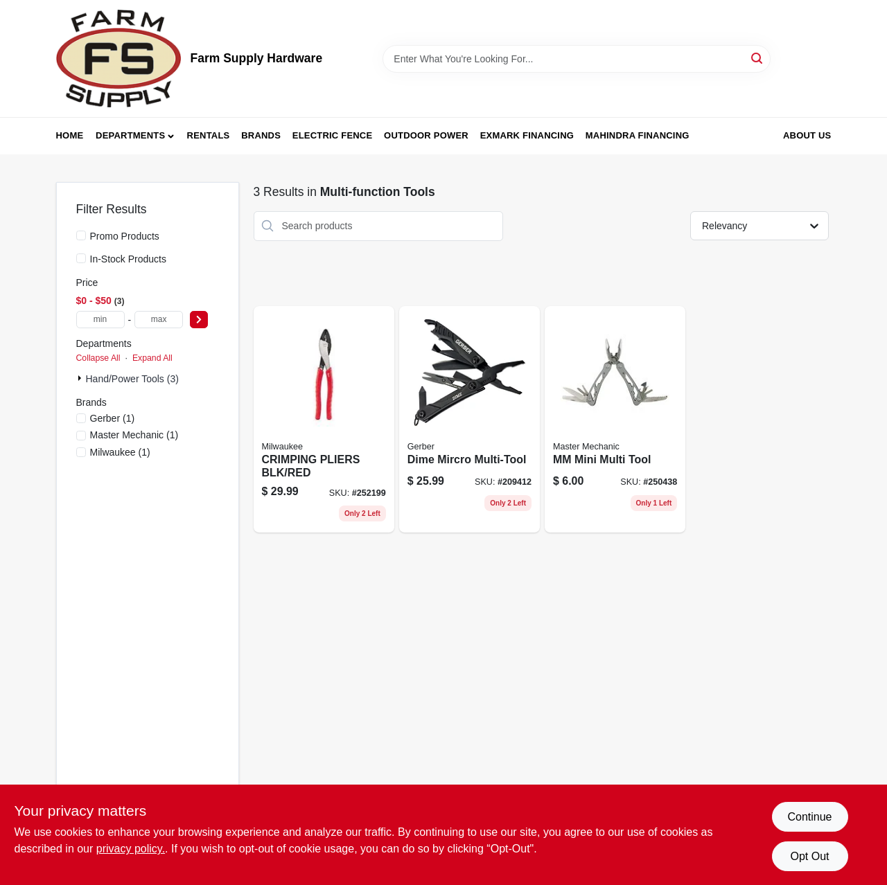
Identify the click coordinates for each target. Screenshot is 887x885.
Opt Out (809, 856)
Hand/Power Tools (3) (132, 378)
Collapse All (98, 358)
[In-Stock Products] (81, 258)
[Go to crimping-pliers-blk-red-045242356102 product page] (324, 419)
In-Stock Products (128, 259)
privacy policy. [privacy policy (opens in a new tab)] (130, 849)
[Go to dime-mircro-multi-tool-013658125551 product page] (469, 419)
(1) (112, 418)
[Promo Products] (81, 235)
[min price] (100, 319)
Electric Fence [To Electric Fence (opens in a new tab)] (332, 135)
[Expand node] (81, 378)
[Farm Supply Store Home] (118, 58)
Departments (130, 135)
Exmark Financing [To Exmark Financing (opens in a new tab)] (527, 135)
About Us (807, 135)
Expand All (152, 358)
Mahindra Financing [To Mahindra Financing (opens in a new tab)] (638, 135)
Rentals (208, 135)
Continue (809, 817)
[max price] (158, 319)
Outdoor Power (426, 135)
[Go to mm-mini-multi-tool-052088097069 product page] (615, 419)
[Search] (758, 57)
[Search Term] (577, 59)
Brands (261, 135)
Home (70, 135)
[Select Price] (199, 319)
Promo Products (124, 236)
